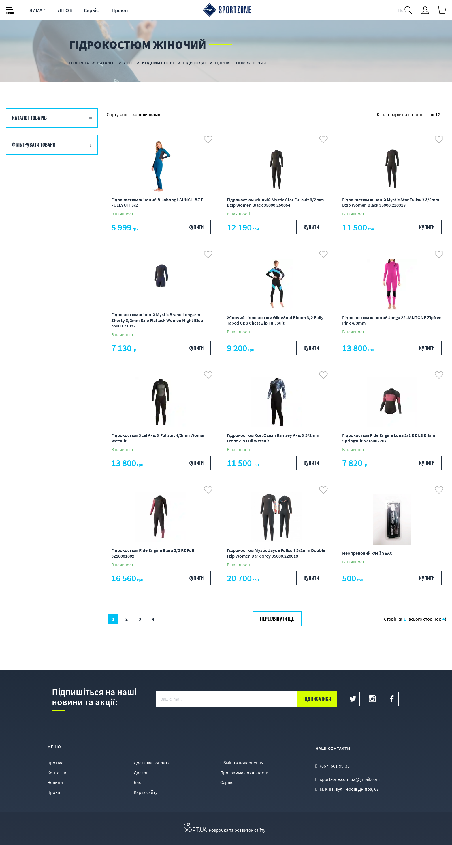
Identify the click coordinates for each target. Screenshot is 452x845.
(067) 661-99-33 (335, 766)
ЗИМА (35, 10)
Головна (79, 63)
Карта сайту (145, 792)
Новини (55, 782)
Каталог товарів (29, 117)
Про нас (55, 763)
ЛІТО (63, 10)
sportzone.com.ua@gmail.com (350, 779)
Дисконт (142, 772)
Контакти (56, 772)
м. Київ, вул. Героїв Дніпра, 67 (349, 789)
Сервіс (91, 10)
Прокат (120, 10)
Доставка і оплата (152, 763)
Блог (139, 782)
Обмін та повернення (241, 763)
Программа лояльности (244, 772)
